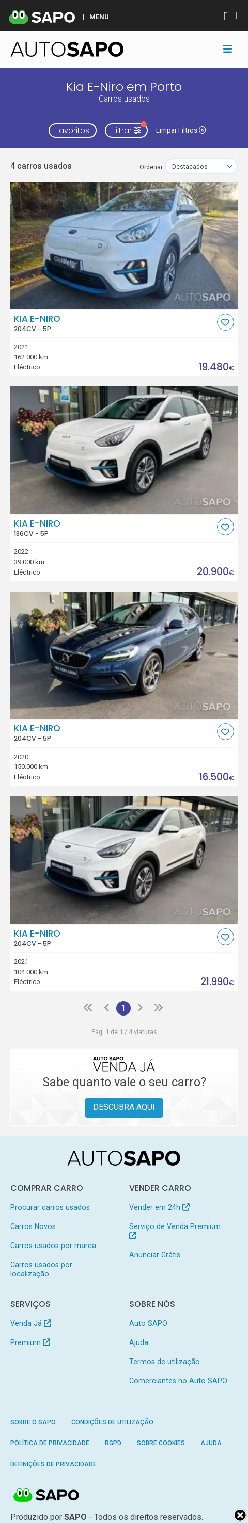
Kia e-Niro (114, 323)
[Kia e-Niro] (124, 245)
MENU (99, 16)
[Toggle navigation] (227, 49)
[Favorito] (225, 322)
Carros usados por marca (53, 1245)
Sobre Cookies (161, 1443)
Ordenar (151, 167)
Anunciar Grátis (154, 1255)
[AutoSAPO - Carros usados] (67, 49)
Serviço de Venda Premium (175, 1230)
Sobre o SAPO (33, 1422)
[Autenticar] (226, 17)
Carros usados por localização (41, 1269)
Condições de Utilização (112, 1422)
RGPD (113, 1443)
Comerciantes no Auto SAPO (178, 1381)
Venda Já (30, 1323)
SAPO (46, 1495)
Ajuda (138, 1342)
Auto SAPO (148, 1323)
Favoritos (72, 130)
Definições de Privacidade (53, 1464)
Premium (30, 1342)
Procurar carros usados (50, 1207)
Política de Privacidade (49, 1443)
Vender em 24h (159, 1207)
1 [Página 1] (123, 1008)
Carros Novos (33, 1226)
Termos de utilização (164, 1361)
